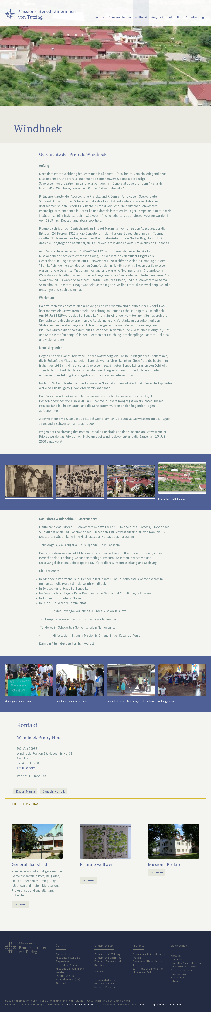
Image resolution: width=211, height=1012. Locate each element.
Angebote (158, 17)
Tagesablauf (63, 961)
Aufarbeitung (195, 17)
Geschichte (62, 983)
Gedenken (177, 959)
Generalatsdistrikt (29, 864)
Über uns (98, 17)
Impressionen (179, 974)
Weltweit (141, 17)
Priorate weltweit (97, 864)
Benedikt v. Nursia (67, 965)
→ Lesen (20, 904)
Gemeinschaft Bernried (107, 957)
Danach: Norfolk (53, 791)
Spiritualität (63, 954)
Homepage (177, 977)
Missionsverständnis (68, 957)
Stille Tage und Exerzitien (148, 968)
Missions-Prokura (165, 864)
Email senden (26, 768)
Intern (174, 981)
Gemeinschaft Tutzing (107, 954)
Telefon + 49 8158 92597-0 (81, 1004)
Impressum (157, 1004)
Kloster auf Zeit (142, 972)
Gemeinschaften (119, 17)
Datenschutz (175, 1004)
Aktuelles (175, 17)
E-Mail (143, 1004)
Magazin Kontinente (183, 970)
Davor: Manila (25, 791)
